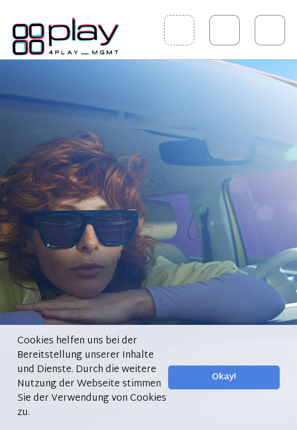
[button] (34, 413)
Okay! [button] (224, 377)
